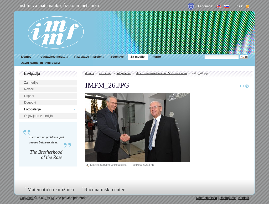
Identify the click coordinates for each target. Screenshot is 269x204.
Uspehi (29, 96)
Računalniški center (104, 189)
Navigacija (32, 74)
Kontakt (243, 198)
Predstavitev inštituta (53, 56)
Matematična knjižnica (50, 189)
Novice (29, 89)
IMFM (56, 32)
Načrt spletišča (206, 198)
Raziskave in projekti (89, 56)
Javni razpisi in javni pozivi (40, 62)
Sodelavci (117, 56)
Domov (26, 56)
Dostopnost (228, 198)
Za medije (137, 56)
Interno (156, 56)
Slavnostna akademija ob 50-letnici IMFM (161, 73)
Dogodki (30, 102)
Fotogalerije (32, 109)
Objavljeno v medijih (38, 116)
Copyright (27, 198)
